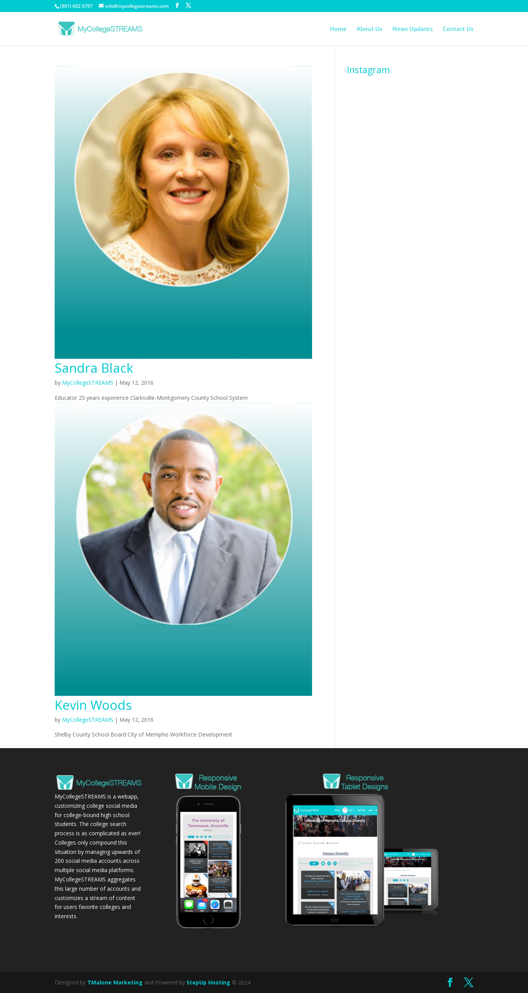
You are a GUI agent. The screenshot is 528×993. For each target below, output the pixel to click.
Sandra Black (94, 368)
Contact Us (458, 29)
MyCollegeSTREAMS (87, 382)
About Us (369, 29)
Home (338, 29)
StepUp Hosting (208, 982)
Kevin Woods (93, 705)
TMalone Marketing (115, 982)
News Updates (412, 29)
